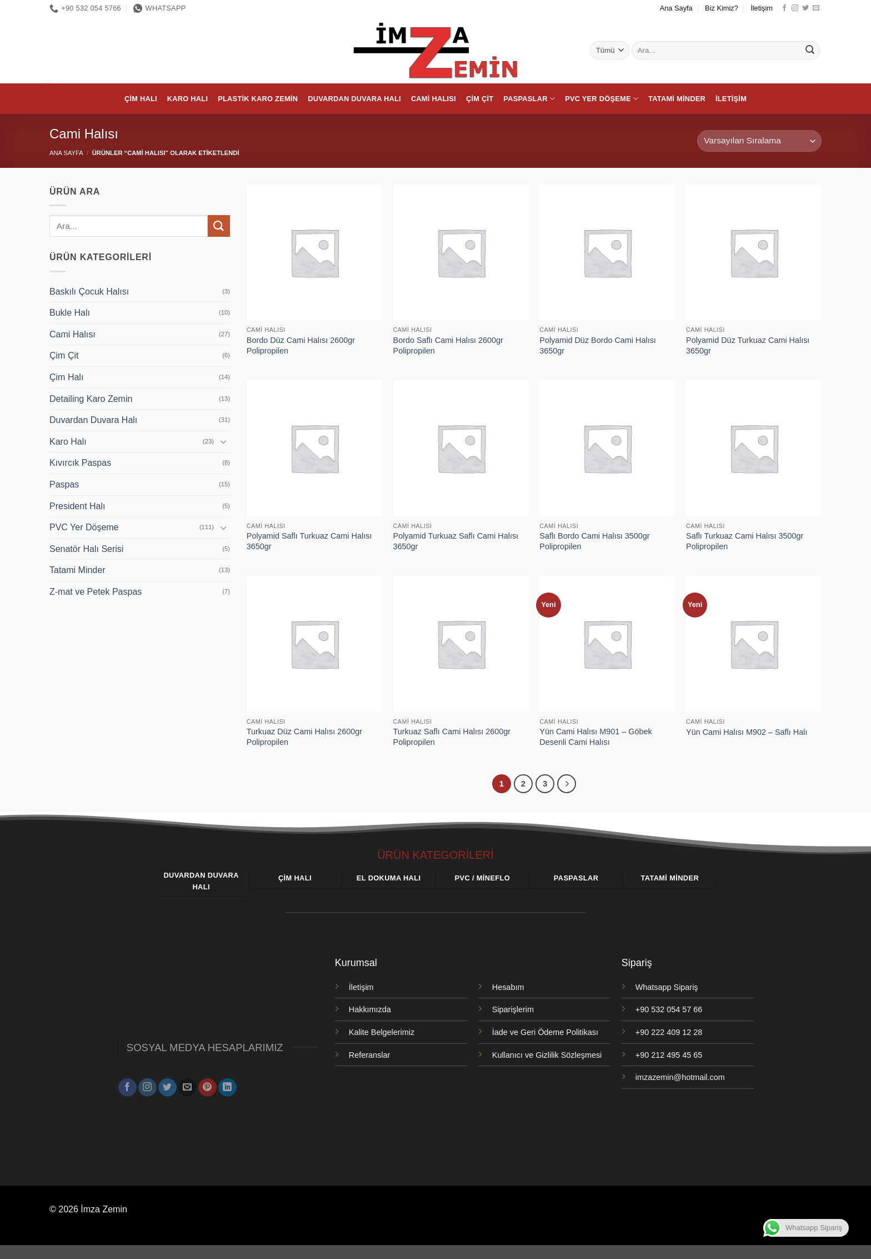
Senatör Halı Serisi (86, 549)
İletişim (761, 8)
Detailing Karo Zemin (90, 399)
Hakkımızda (370, 1009)
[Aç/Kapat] (223, 441)
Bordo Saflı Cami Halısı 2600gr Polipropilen (448, 345)
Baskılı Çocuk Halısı (89, 291)
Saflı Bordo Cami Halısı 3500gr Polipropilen (594, 541)
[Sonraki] (566, 783)
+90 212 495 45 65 (668, 1055)
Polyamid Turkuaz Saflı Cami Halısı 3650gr (456, 541)
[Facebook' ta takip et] (784, 8)
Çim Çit (479, 98)
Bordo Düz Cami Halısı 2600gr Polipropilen (301, 345)
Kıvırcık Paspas (80, 462)
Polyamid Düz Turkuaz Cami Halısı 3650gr (747, 345)
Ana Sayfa (676, 8)
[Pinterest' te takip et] (207, 1082)
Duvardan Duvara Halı (354, 98)
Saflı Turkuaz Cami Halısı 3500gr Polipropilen (744, 541)
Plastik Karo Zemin (258, 98)
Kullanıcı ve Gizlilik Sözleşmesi (547, 1055)
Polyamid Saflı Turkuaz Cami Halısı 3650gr (309, 541)
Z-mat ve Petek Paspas (95, 591)
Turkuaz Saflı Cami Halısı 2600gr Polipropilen (451, 737)
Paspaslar (529, 98)
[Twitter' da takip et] (805, 8)
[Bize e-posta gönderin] (816, 8)
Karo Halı (187, 98)
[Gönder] (809, 50)
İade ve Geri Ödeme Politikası (545, 1032)
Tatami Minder (676, 98)
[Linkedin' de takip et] (227, 1082)
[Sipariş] (759, 141)
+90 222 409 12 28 (668, 1032)
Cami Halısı (433, 98)
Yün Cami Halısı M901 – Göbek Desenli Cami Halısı (595, 737)
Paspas (64, 484)
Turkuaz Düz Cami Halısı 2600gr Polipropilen (304, 737)
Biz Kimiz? (721, 8)
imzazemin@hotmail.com (680, 1077)
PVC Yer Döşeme (601, 98)
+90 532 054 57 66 (668, 1009)
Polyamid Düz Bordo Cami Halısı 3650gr (597, 345)
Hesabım (508, 987)
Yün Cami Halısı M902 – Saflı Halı (746, 732)
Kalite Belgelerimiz (381, 1032)
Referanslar (369, 1055)
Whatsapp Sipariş (666, 987)
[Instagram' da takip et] (795, 8)
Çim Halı (140, 98)
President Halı (77, 506)
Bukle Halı (69, 312)
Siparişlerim (513, 1009)
